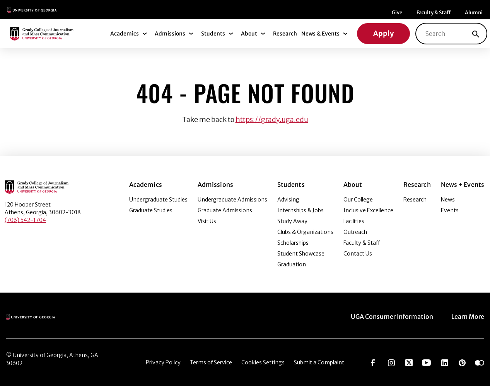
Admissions (170, 33)
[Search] (475, 33)
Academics (124, 33)
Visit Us (207, 221)
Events (450, 210)
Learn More (467, 316)
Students (213, 33)
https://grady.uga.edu (272, 119)
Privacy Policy (163, 362)
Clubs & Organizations (305, 232)
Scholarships (293, 242)
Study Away (292, 221)
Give (397, 12)
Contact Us (357, 253)
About (249, 33)
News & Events (320, 33)
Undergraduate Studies (158, 199)
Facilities (353, 221)
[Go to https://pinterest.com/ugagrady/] (462, 362)
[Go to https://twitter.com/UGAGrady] (409, 362)
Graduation (291, 264)
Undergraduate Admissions (232, 199)
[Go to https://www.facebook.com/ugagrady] (372, 362)
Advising (288, 199)
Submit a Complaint (319, 362)
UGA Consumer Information (392, 316)
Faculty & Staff (434, 12)
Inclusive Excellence (368, 210)
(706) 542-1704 (25, 220)
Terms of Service (211, 362)
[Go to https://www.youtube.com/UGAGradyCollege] (426, 362)
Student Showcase (300, 253)
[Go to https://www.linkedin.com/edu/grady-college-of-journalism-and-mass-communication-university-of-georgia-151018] (444, 362)
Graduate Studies (150, 210)
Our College (358, 199)
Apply (383, 33)
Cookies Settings (263, 362)
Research (285, 33)
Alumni (474, 12)
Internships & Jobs (300, 210)
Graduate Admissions (225, 210)
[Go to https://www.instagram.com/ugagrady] (391, 362)
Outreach (355, 232)
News (448, 199)
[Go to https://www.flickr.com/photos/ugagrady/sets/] (479, 362)
